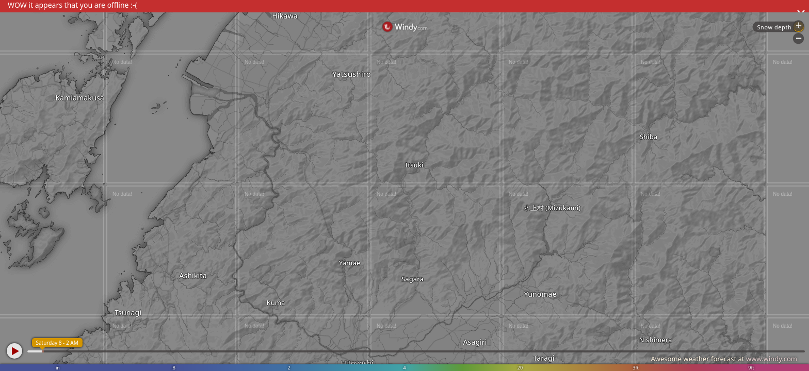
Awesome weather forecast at (724, 358)
